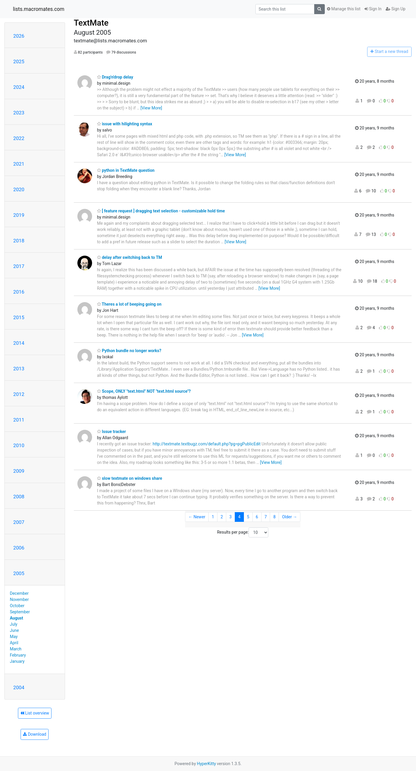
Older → (289, 516)
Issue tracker (111, 431)
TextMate (91, 23)
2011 (18, 420)
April (14, 642)
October (17, 605)
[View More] (151, 108)
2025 (18, 61)
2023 (18, 113)
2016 (18, 292)
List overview (34, 713)
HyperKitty (206, 763)
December (19, 593)
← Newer (196, 516)
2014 (18, 343)
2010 (18, 445)
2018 (18, 241)
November (19, 599)
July (13, 624)
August (16, 618)
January (17, 661)
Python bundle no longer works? (129, 350)
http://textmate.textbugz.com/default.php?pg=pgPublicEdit (207, 444)
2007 (18, 522)
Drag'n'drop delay (115, 77)
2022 (18, 138)
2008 (18, 496)
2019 (18, 215)
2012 (18, 394)
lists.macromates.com (38, 9)
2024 (18, 87)
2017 (18, 266)
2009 (18, 471)
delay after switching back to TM (129, 257)
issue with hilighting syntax (124, 123)
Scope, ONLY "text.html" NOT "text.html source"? (144, 391)
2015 (18, 317)
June (14, 630)
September (20, 612)
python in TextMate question (125, 170)
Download (34, 734)
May (14, 636)
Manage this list (343, 8)
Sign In (373, 8)
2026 (18, 36)
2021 (18, 164)
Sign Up (395, 8)
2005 (18, 573)
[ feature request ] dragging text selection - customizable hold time (161, 211)
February (18, 655)
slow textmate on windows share (129, 478)
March (16, 649)
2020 (18, 189)
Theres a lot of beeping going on (129, 304)
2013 (18, 369)
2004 (18, 687)
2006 (18, 548)
